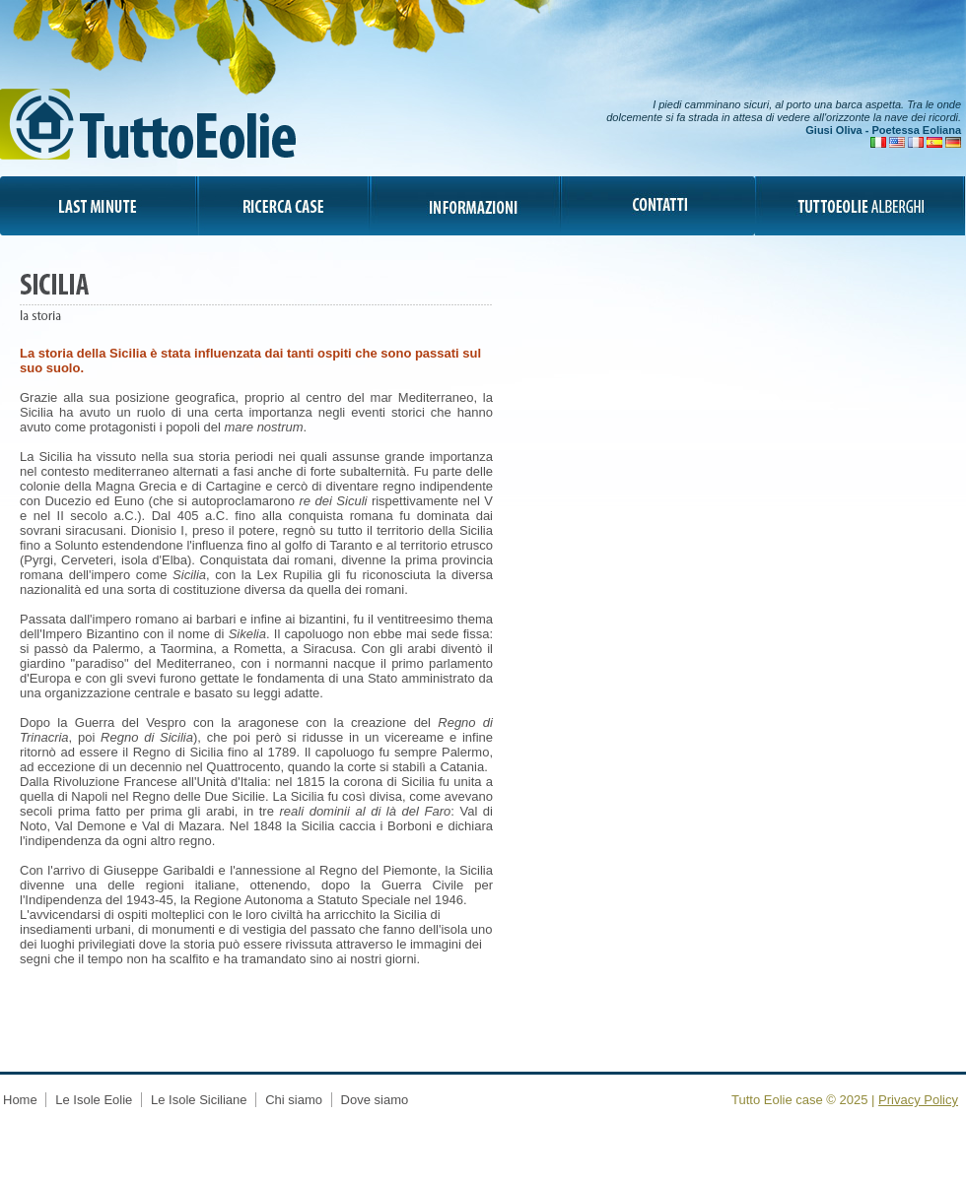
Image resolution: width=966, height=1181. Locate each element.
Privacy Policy (918, 1099)
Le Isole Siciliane (199, 1099)
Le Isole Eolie (93, 1099)
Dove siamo (375, 1099)
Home (21, 1099)
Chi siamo (295, 1099)
